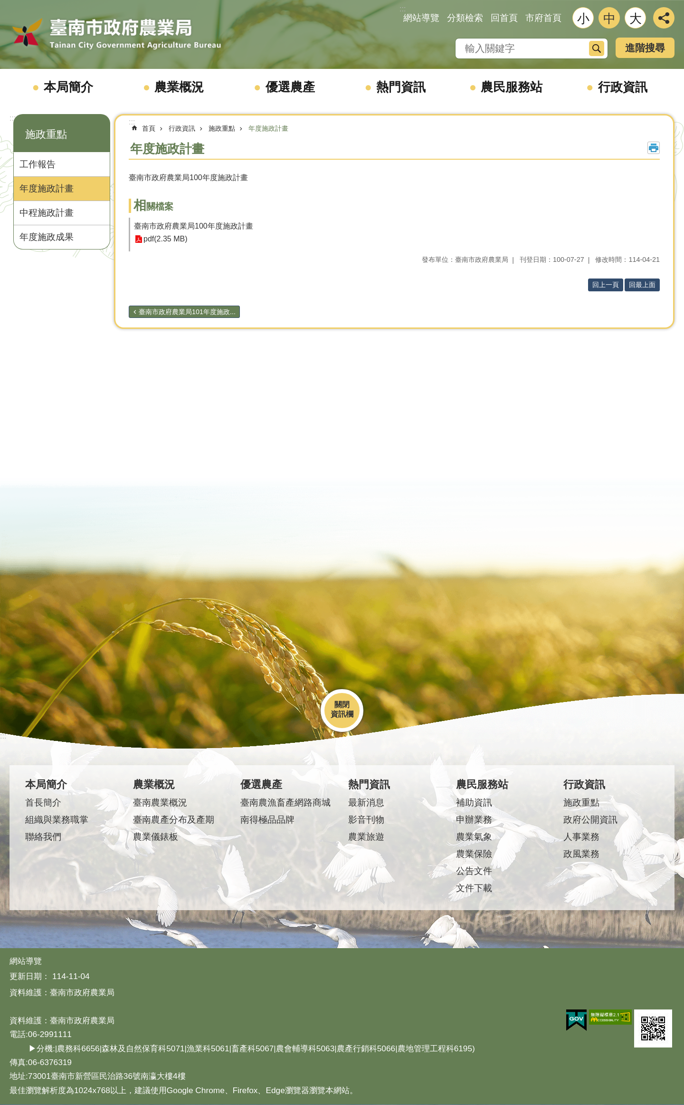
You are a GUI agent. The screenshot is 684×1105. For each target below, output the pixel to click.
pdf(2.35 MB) (165, 239)
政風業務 (581, 854)
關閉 (342, 705)
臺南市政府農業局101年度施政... (187, 312)
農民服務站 (511, 87)
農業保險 (474, 854)
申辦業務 (474, 820)
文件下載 (474, 888)
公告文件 (474, 871)
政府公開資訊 (590, 820)
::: (13, 118)
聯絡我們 (43, 837)
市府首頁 (543, 18)
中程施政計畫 (46, 213)
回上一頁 (605, 284)
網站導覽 (421, 18)
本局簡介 (68, 87)
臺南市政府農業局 (116, 34)
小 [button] (583, 18)
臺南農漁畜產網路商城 (285, 802)
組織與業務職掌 (56, 820)
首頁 (148, 128)
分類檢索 (465, 18)
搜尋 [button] (596, 48)
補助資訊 (474, 802)
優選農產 (290, 87)
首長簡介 (43, 802)
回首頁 (504, 18)
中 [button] (609, 18)
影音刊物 (366, 820)
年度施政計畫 (46, 188)
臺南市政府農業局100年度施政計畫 (193, 226)
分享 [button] (663, 18)
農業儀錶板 (155, 837)
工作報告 (37, 164)
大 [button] (635, 18)
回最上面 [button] (642, 284)
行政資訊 (622, 87)
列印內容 (653, 148)
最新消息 (366, 802)
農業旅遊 (366, 837)
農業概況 (179, 87)
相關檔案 (153, 206)
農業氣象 (474, 837)
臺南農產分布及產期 (173, 820)
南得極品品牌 (267, 820)
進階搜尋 (645, 47)
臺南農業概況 (160, 802)
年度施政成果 (46, 237)
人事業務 (581, 837)
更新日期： (30, 976)
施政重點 (46, 134)
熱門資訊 (401, 87)
